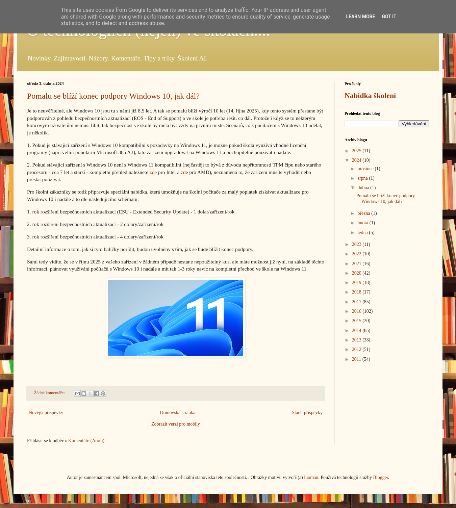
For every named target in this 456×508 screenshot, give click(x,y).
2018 (357, 292)
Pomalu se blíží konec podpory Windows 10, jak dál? (113, 96)
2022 (357, 253)
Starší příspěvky (307, 412)
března (364, 213)
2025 (357, 150)
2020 (357, 273)
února (363, 222)
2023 (357, 244)
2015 (357, 320)
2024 (357, 160)
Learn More (360, 16)
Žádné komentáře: (50, 392)
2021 (357, 263)
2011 (357, 359)
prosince (366, 168)
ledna (363, 232)
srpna (363, 178)
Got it (389, 16)
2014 (357, 330)
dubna (363, 187)
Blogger (380, 477)
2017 (357, 301)
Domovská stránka (178, 412)
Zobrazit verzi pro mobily (175, 424)
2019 (357, 282)
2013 (357, 339)
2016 (357, 311)
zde (153, 172)
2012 (357, 349)
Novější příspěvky (46, 412)
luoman (311, 477)
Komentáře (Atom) (86, 440)
